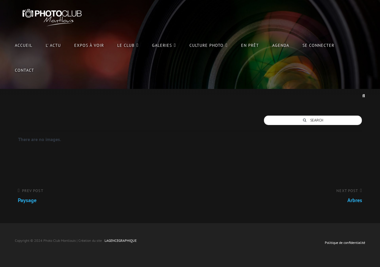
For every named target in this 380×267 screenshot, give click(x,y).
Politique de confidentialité (345, 242)
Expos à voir (89, 45)
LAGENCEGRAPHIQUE (120, 240)
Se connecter (318, 45)
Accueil (23, 45)
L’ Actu (53, 45)
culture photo (206, 45)
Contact (24, 70)
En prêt (250, 45)
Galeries (162, 45)
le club (125, 45)
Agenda (280, 45)
